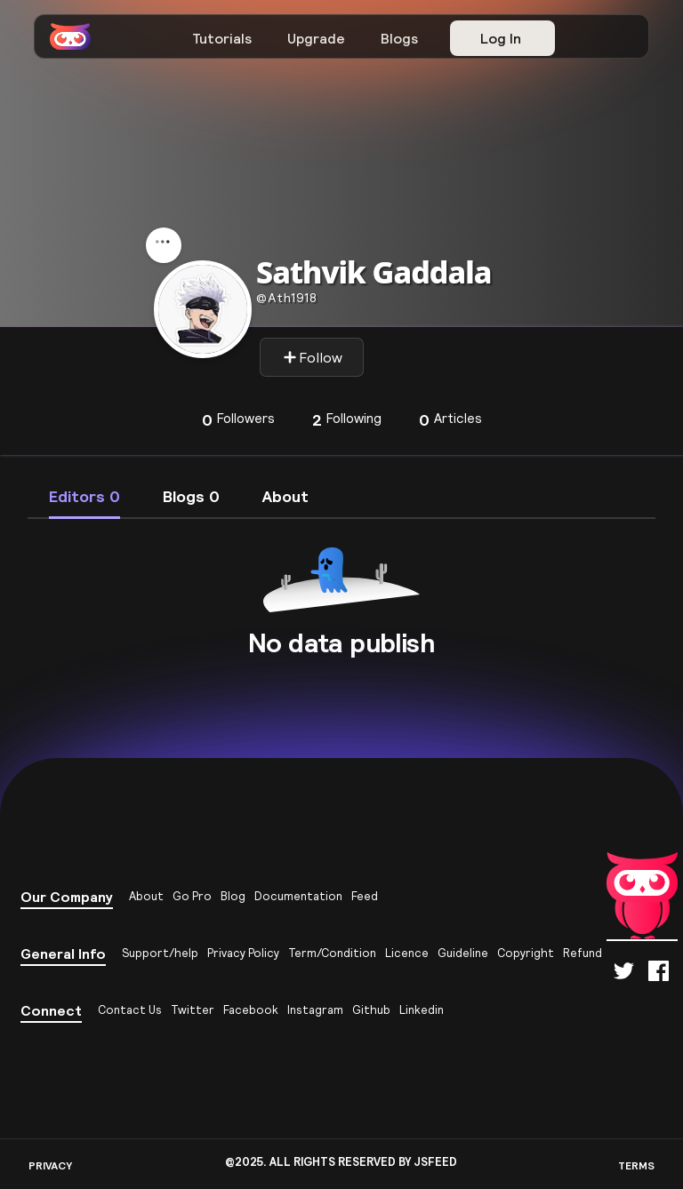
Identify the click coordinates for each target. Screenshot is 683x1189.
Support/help (160, 953)
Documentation (298, 896)
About (146, 896)
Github (371, 1010)
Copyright (525, 953)
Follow (312, 357)
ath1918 (286, 298)
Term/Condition (332, 953)
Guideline (463, 953)
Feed (364, 896)
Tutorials (222, 38)
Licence (407, 953)
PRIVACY (50, 1165)
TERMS (636, 1165)
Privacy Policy (243, 953)
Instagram (315, 1010)
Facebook (250, 1010)
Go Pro (192, 896)
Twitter (192, 1010)
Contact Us (130, 1010)
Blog (233, 896)
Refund (582, 953)
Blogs (399, 38)
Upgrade (316, 38)
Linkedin (421, 1010)
